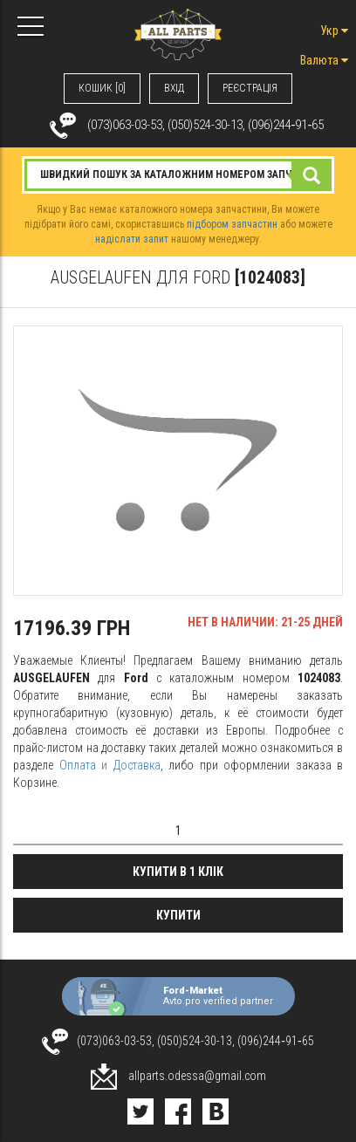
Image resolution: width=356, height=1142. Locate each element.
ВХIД (174, 88)
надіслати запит (131, 239)
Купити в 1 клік (178, 872)
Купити (178, 915)
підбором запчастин (232, 224)
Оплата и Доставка (110, 765)
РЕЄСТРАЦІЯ (249, 88)
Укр (334, 31)
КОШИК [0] (102, 88)
